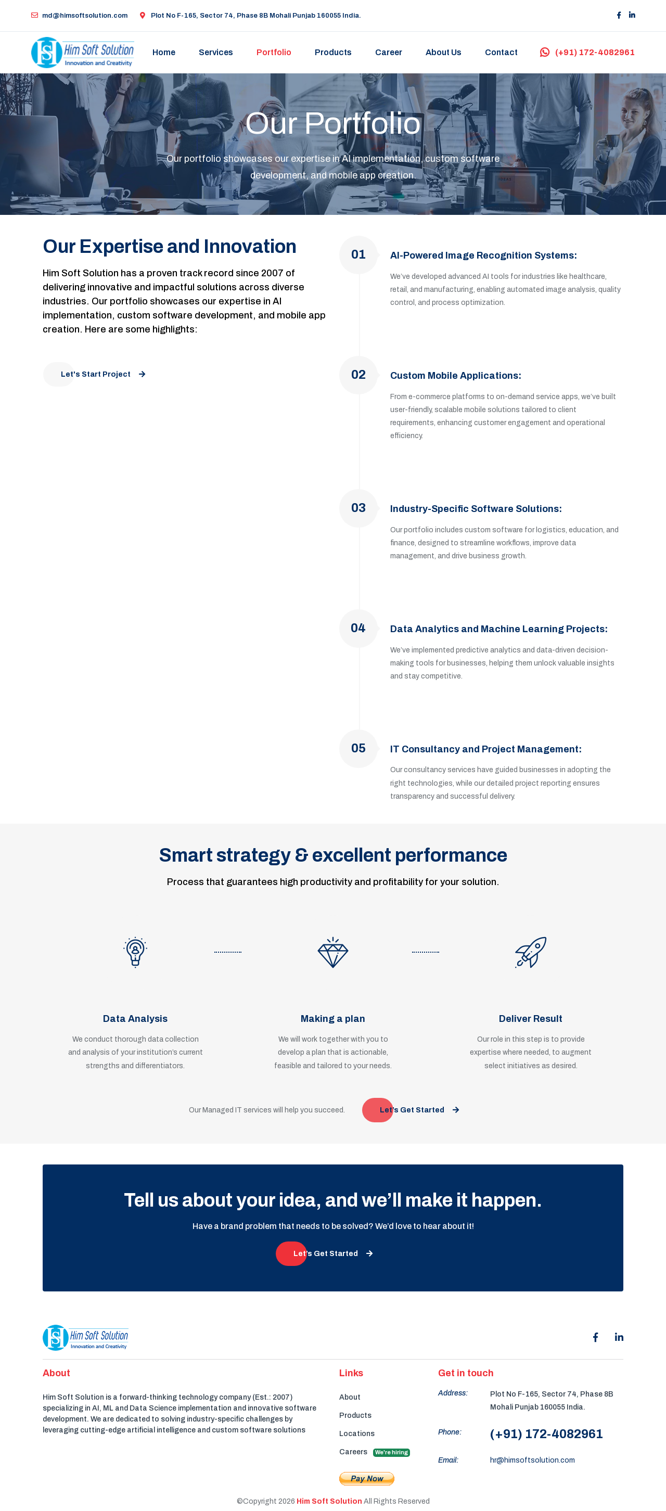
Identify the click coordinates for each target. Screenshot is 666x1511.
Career (389, 52)
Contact (501, 52)
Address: (453, 1394)
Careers (374, 1453)
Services (216, 52)
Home (164, 52)
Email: (448, 1461)
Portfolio (274, 52)
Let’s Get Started (419, 1111)
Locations (357, 1434)
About (350, 1398)
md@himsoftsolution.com (79, 15)
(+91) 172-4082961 (587, 52)
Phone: (450, 1433)
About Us (444, 52)
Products (333, 52)
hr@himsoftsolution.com (532, 1461)
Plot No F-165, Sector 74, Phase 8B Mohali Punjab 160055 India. (250, 15)
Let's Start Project (103, 374)
